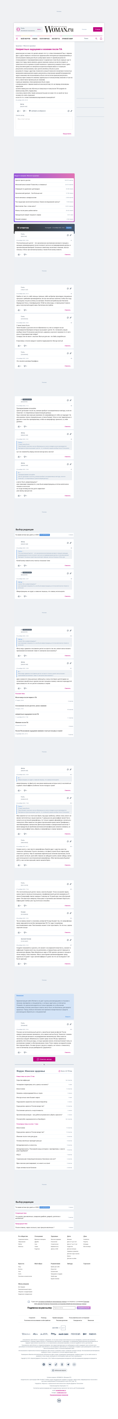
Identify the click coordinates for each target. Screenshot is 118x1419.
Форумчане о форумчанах (25, 1294)
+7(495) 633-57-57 (61, 1392)
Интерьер (85, 1244)
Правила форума (57, 1317)
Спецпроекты (77, 1320)
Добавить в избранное (38, 111)
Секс (36, 1244)
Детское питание (71, 1249)
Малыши (69, 1239)
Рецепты (85, 1241)
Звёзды (70, 1264)
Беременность (54, 1246)
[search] (91, 38)
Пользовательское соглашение (79, 1317)
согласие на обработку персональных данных (52, 1301)
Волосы (20, 1269)
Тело (19, 1271)
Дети (69, 1236)
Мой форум (25, 39)
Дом (85, 1236)
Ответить (68, 254)
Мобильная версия (60, 1370)
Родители (37, 1249)
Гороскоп (86, 1264)
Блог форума (21, 1287)
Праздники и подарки (56, 1274)
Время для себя (55, 1266)
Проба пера (54, 1276)
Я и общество (23, 1236)
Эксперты (56, 39)
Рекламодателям (61, 1320)
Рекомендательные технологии (59, 1395)
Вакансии (91, 1320)
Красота (21, 1264)
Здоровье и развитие (72, 1251)
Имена (69, 1256)
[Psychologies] (76, 1334)
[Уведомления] (101, 38)
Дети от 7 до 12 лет (72, 1244)
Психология (54, 1241)
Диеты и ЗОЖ (54, 1249)
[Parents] (93, 1334)
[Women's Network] (59, 1329)
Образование (21, 1241)
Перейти (69, 227)
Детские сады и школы (73, 1253)
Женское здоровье (56, 1239)
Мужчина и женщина (40, 1239)
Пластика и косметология (25, 1276)
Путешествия (54, 1271)
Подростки (70, 1246)
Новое (34, 39)
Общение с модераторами (25, 1291)
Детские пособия (71, 1258)
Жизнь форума (23, 1284)
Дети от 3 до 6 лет (72, 1241)
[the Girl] (85, 1334)
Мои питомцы (87, 1246)
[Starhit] (53, 1334)
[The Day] (35, 1334)
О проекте (32, 1317)
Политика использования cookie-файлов (37, 1320)
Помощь (44, 1317)
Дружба (37, 1241)
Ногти (19, 1274)
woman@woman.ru (61, 1390)
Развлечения (55, 1264)
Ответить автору (20, 115)
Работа (20, 1244)
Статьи (97, 29)
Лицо (19, 1266)
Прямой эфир (67, 39)
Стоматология (54, 1244)
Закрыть (68, 1016)
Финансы (20, 1246)
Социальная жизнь (23, 1239)
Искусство (53, 1269)
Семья (36, 1246)
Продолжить (67, 133)
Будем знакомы (55, 1278)
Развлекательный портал (25, 1289)
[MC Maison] (44, 1334)
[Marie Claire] (63, 1334)
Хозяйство (86, 1239)
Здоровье (19, 46)
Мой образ (38, 1264)
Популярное (45, 39)
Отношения (39, 1236)
